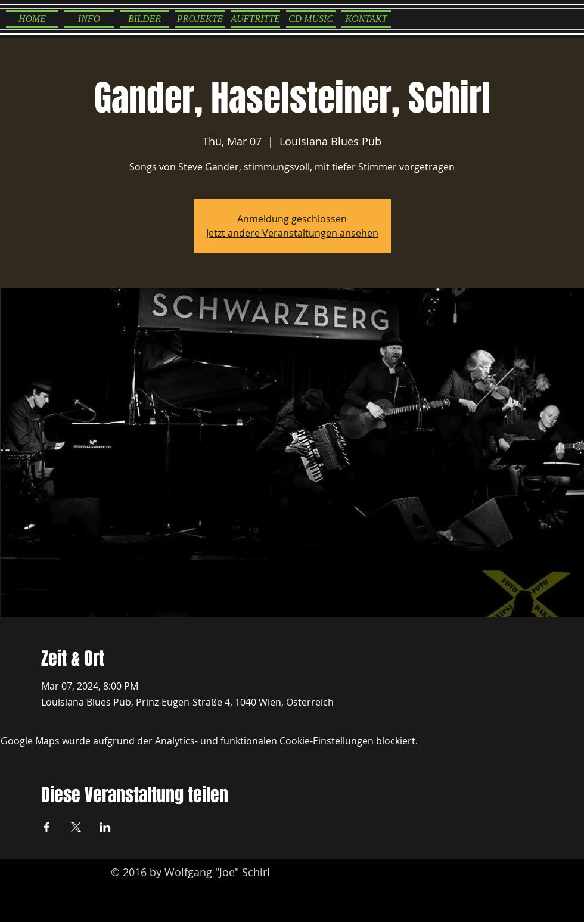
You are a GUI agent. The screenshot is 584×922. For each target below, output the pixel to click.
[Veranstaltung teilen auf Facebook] (46, 827)
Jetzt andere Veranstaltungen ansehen (292, 233)
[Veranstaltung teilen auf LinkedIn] (105, 827)
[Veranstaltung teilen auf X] (76, 827)
